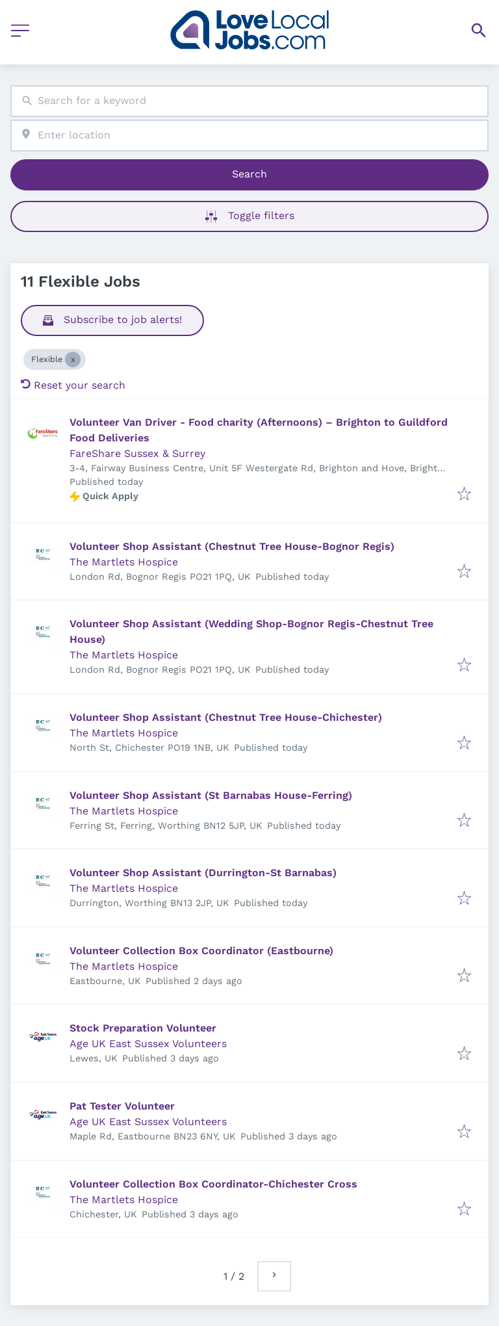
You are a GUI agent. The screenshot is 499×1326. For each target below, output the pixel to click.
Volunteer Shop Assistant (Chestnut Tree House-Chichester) (226, 717)
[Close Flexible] (73, 359)
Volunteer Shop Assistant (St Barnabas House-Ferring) (211, 795)
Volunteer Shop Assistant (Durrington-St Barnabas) (203, 872)
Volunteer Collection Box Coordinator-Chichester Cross (213, 1184)
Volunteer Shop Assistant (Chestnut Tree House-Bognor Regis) (232, 546)
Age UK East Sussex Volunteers (148, 1043)
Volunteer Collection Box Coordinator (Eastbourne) (201, 950)
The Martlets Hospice (124, 562)
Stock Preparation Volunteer (143, 1028)
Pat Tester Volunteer (122, 1106)
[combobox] (249, 101)
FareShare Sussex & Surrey (137, 453)
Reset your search (73, 385)
